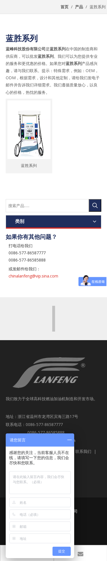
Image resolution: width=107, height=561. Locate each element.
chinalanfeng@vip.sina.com (33, 276)
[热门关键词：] (95, 205)
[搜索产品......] (47, 205)
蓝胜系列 (29, 165)
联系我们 (83, 451)
